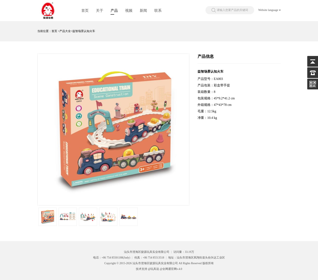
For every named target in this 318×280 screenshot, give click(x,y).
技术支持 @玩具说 (147, 268)
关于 (99, 11)
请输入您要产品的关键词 (232, 10)
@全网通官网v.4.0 (171, 268)
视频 (128, 11)
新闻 (143, 11)
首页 (85, 11)
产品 (114, 11)
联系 (158, 11)
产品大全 (65, 31)
